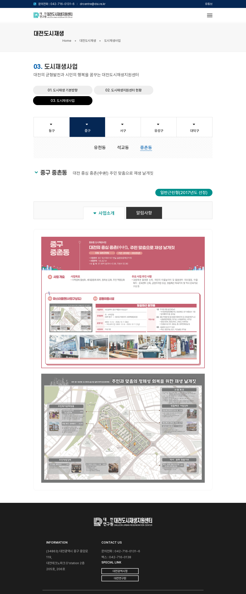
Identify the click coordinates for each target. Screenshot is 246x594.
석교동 (123, 134)
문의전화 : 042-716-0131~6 (56, 4)
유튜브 (208, 4)
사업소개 (104, 199)
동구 (51, 114)
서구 (123, 114)
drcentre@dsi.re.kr (92, 4)
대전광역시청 (172, 538)
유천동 (100, 134)
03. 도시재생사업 (183, 85)
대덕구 (194, 114)
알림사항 (144, 199)
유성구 (158, 114)
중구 (87, 114)
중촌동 (146, 134)
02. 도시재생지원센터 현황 (123, 85)
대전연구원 (172, 545)
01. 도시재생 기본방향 (63, 85)
